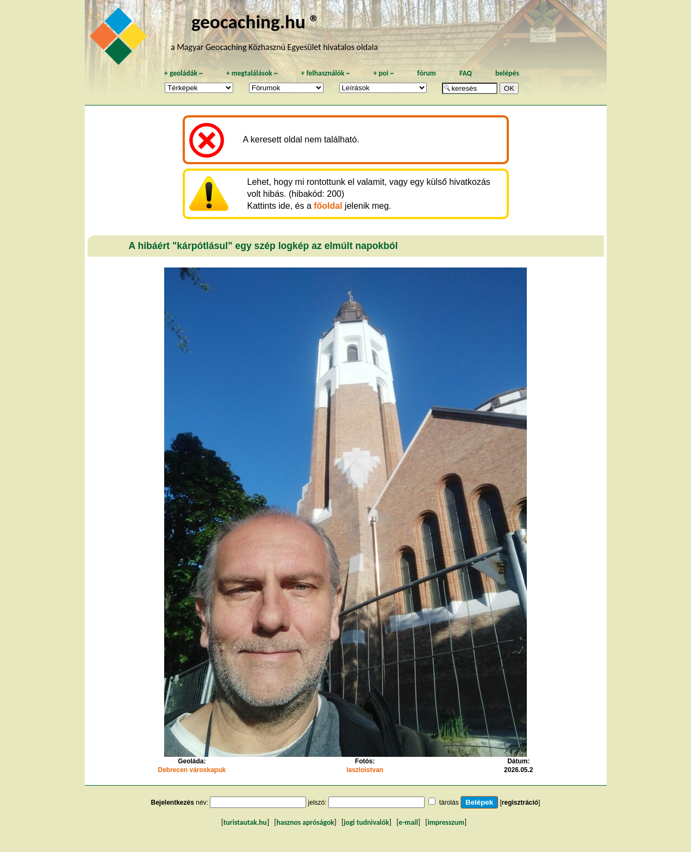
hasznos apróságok (305, 822)
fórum (426, 73)
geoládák (183, 73)
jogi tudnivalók (366, 822)
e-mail (408, 822)
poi (383, 73)
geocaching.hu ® (255, 21)
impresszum (445, 822)
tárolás (449, 802)
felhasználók (325, 73)
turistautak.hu (245, 822)
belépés (507, 73)
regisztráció (520, 802)
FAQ (465, 73)
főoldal (328, 205)
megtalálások (252, 73)
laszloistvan (364, 770)
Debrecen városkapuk (192, 770)
